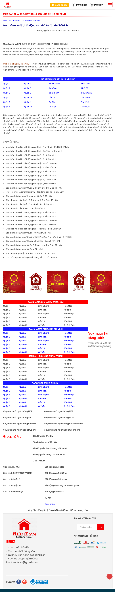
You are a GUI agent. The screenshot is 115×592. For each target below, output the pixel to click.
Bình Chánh (54, 83)
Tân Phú (85, 102)
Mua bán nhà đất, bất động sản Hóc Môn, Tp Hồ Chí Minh (33, 228)
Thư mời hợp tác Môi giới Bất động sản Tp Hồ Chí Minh (32, 257)
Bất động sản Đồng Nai (56, 479)
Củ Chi (52, 102)
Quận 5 (6, 102)
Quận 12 (28, 106)
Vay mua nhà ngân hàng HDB (17, 411)
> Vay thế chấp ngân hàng (22, 558)
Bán (5, 20)
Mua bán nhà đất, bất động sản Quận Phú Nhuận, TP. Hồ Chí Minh (37, 147)
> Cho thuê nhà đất (17, 547)
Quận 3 (6, 92)
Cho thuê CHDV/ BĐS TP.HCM (17, 473)
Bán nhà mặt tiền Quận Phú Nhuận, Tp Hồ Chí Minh (30, 204)
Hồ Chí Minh (14, 20)
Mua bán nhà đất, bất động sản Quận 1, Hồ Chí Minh (31, 183)
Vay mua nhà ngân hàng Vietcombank (63, 423)
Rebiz (10, 541)
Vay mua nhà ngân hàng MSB (58, 411)
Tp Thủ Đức (69, 325)
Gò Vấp (52, 106)
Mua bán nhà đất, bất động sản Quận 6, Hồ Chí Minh (31, 171)
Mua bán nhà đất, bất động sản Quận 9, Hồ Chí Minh (31, 212)
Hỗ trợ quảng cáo (79, 510)
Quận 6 (6, 106)
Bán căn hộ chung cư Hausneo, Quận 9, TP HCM (29, 196)
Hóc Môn (85, 83)
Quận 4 (6, 97)
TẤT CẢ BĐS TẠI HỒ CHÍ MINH (45, 383)
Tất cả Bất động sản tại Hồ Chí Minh (58, 78)
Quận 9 (27, 92)
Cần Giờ (52, 97)
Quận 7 (27, 83)
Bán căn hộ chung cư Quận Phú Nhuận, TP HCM (29, 232)
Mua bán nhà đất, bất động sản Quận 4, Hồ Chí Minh (31, 179)
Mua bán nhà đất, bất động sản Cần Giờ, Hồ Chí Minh (31, 220)
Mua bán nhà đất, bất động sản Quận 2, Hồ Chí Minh (31, 216)
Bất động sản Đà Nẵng (56, 473)
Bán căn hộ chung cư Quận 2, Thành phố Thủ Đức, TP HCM (34, 187)
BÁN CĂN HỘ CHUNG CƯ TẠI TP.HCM (46, 356)
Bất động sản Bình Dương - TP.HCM (50, 448)
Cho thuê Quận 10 (12, 485)
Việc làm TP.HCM (11, 466)
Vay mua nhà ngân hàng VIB (17, 417)
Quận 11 (27, 102)
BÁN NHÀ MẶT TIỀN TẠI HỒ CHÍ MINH (46, 329)
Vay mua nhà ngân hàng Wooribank (62, 429)
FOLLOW (10, 581)
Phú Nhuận (86, 92)
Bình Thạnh (54, 92)
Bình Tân (53, 88)
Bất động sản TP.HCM (43, 436)
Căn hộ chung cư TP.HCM (45, 442)
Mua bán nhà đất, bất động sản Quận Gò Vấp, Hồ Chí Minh (34, 151)
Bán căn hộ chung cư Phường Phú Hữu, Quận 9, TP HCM (33, 241)
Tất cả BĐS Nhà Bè (31, 20)
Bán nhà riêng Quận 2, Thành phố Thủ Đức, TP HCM (30, 253)
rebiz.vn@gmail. (22, 562)
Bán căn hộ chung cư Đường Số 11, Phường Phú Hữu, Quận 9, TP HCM (39, 237)
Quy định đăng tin (37, 510)
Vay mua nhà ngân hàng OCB (59, 417)
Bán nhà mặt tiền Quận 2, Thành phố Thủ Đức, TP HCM (32, 200)
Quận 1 (6, 83)
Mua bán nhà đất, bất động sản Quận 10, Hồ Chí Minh (31, 163)
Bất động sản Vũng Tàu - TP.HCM (49, 454)
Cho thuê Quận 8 (11, 479)
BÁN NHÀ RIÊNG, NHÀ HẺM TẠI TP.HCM (45, 302)
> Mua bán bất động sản (20, 551)
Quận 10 (28, 97)
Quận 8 (27, 88)
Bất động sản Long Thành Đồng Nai (62, 485)
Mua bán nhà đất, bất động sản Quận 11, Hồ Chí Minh (31, 159)
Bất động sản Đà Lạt (54, 491)
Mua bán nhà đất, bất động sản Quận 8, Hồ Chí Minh (31, 167)
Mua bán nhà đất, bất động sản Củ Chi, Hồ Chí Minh (31, 224)
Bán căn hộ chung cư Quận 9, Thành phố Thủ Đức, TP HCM (34, 245)
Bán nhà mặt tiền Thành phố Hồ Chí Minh (25, 208)
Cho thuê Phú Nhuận (13, 491)
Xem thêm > (51, 503)
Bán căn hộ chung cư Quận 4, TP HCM (24, 249)
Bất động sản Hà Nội (54, 466)
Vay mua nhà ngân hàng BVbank (19, 423)
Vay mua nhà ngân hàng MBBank (19, 429)
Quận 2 (6, 88)
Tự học (48, 497)
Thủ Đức (85, 106)
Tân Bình (85, 97)
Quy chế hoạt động (58, 510)
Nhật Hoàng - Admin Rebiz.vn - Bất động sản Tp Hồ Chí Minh (35, 191)
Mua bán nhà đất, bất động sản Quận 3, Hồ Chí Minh (31, 155)
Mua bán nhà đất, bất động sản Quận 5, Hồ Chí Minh (31, 175)
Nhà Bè (84, 88)
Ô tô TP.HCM (39, 460)
